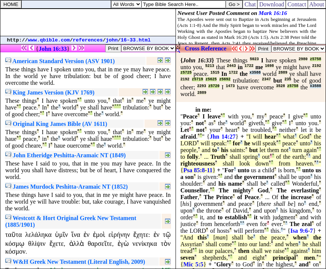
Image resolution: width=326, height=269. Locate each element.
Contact (297, 4)
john (112, 40)
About (317, 4)
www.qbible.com (49, 40)
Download (272, 4)
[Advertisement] (88, 22)
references (88, 40)
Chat (250, 4)
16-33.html (136, 40)
